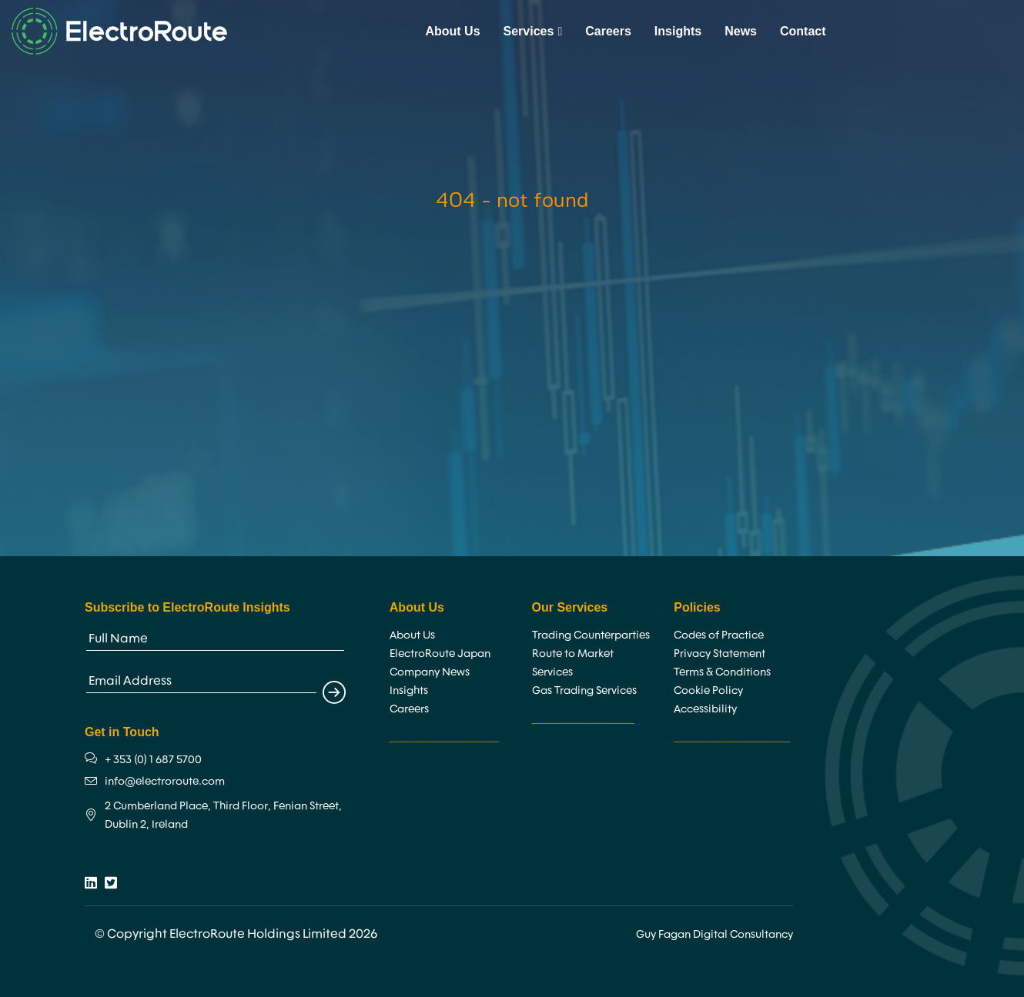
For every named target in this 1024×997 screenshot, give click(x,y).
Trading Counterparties (591, 635)
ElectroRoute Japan (440, 653)
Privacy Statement (719, 653)
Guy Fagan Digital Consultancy (714, 934)
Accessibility (705, 708)
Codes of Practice (719, 635)
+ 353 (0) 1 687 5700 (153, 759)
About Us (452, 31)
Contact (803, 31)
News (740, 31)
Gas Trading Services (584, 690)
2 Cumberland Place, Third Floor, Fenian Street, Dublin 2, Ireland (223, 814)
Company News (430, 671)
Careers (608, 31)
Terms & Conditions (722, 671)
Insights (677, 31)
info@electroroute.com (165, 781)
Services (533, 31)
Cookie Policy (708, 690)
